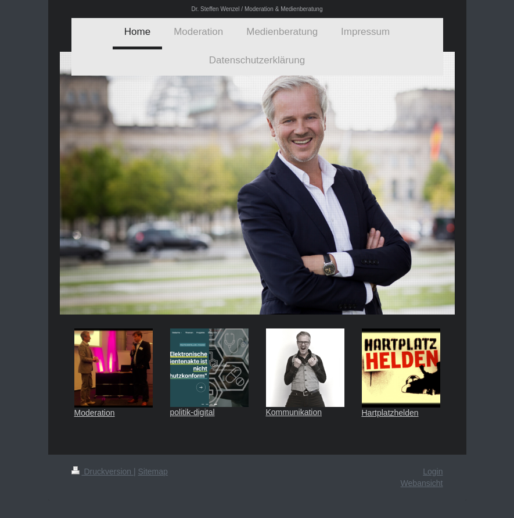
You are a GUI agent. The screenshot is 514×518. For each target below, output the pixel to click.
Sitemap (153, 471)
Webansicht (422, 483)
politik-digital (192, 412)
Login (433, 471)
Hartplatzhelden (390, 412)
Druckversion (102, 471)
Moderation (94, 412)
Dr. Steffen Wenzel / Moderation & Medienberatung (257, 9)
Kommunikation (294, 412)
